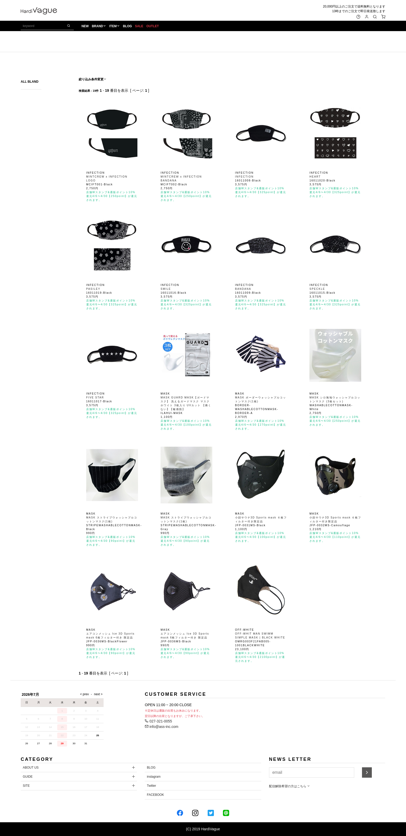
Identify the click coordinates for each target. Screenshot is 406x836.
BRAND (97, 26)
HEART (315, 176)
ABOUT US (31, 767)
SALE (139, 26)
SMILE (166, 288)
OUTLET (152, 26)
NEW (85, 26)
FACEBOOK (155, 795)
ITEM (113, 26)
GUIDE (28, 776)
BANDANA (243, 288)
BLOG (127, 26)
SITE (26, 786)
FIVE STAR (95, 397)
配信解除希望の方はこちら (289, 786)
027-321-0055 (158, 721)
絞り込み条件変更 (93, 79)
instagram (154, 776)
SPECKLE (317, 288)
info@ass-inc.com (161, 727)
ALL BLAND (29, 81)
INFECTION (244, 176)
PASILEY (93, 288)
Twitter (151, 786)
